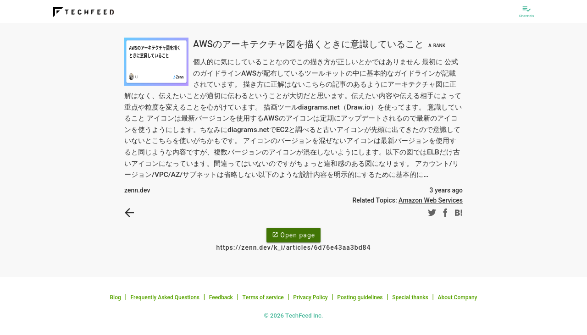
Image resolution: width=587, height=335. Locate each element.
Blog (115, 297)
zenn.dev (137, 190)
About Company (457, 297)
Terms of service (262, 297)
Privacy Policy (310, 297)
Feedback (221, 297)
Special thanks (410, 297)
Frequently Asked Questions (164, 297)
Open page (293, 235)
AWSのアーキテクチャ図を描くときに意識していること (320, 43)
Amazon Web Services (431, 200)
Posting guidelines (359, 297)
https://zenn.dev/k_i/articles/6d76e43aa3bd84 (293, 247)
